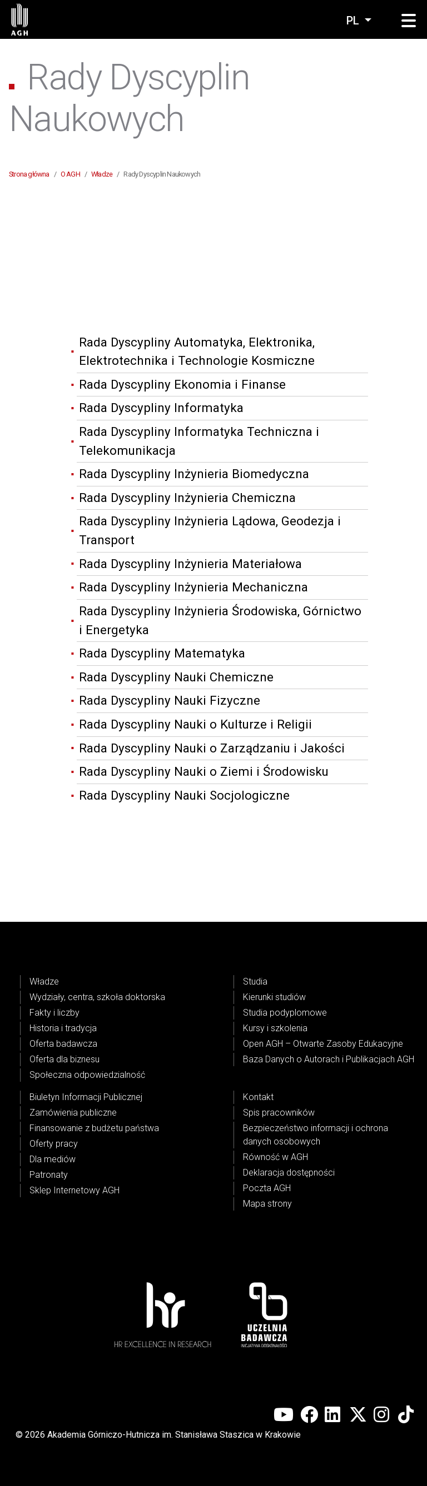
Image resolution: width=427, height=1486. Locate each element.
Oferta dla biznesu (64, 1059)
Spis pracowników (279, 1112)
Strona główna (29, 174)
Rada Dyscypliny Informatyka (161, 407)
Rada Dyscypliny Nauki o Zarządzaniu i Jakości (212, 748)
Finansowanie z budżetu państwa (94, 1128)
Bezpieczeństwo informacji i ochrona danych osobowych (315, 1135)
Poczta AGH (267, 1188)
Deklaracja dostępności (289, 1172)
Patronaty (48, 1174)
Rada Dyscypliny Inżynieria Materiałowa (190, 563)
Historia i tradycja (63, 1028)
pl (354, 20)
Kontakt (258, 1097)
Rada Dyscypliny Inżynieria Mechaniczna (193, 587)
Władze (101, 174)
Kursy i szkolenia (275, 1028)
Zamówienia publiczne (73, 1112)
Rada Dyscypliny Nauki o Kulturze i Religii (195, 724)
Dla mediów (52, 1159)
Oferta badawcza (63, 1043)
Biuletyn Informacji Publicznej (85, 1097)
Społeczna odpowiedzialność (87, 1075)
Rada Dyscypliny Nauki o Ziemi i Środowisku (204, 771)
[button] (408, 21)
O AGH (70, 174)
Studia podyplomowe (285, 1012)
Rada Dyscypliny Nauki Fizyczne (169, 700)
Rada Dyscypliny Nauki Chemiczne (176, 677)
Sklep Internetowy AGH (74, 1190)
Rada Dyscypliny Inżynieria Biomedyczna (194, 473)
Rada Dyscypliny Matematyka (162, 653)
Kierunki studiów (274, 997)
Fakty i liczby (54, 1012)
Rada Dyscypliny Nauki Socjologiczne (184, 795)
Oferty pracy (53, 1143)
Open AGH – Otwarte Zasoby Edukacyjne (323, 1043)
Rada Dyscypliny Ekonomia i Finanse (182, 384)
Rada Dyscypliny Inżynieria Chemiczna (187, 497)
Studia (255, 981)
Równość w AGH (275, 1157)
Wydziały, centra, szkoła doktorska (97, 997)
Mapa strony (267, 1203)
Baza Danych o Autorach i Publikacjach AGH (328, 1059)
